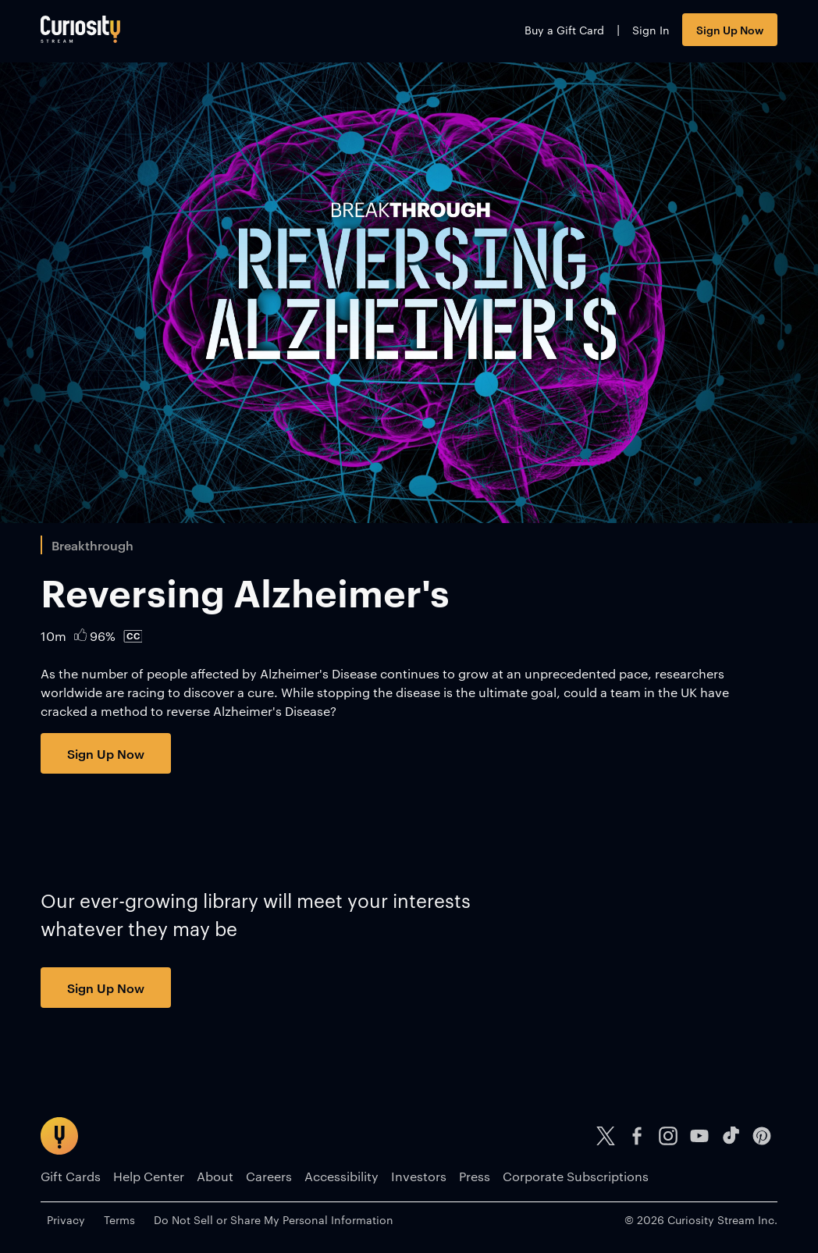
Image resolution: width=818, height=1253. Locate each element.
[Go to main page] (80, 29)
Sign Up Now (729, 29)
